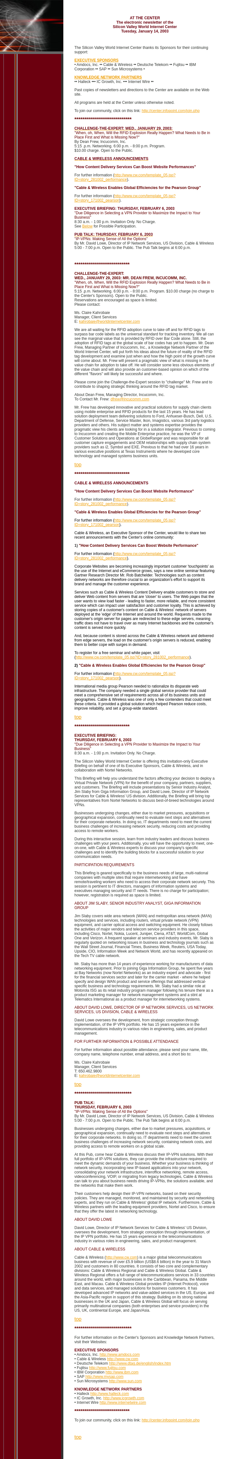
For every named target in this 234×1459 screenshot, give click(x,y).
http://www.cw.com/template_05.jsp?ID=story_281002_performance (124, 177)
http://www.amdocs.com (120, 1354)
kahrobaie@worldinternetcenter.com (109, 321)
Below (87, 226)
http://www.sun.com (125, 1381)
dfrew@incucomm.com (130, 399)
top (77, 464)
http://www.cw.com (121, 1257)
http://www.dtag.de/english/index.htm (140, 1363)
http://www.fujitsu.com (107, 1368)
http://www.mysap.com (104, 1376)
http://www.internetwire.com (123, 1402)
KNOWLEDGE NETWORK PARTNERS (108, 77)
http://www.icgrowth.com (123, 1398)
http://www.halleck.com (109, 1393)
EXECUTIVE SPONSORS (96, 60)
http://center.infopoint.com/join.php (171, 111)
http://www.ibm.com (121, 1372)
